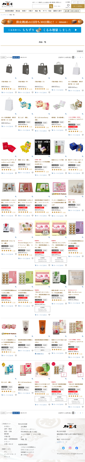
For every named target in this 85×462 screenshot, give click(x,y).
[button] (82, 57)
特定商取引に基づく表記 (29, 432)
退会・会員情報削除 (11, 439)
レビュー (7, 441)
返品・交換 (8, 431)
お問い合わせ (8, 444)
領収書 (53, 2)
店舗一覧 (24, 439)
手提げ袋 (7, 436)
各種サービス (6, 449)
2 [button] (75, 57)
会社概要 (24, 426)
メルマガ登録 (25, 434)
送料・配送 (8, 429)
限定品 (18, 11)
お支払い (7, 426)
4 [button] (80, 57)
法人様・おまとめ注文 (72, 11)
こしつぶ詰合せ (45, 2)
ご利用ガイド (58, 2)
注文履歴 (67, 2)
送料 (50, 2)
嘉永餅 (40, 2)
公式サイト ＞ (62, 442)
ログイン (75, 2)
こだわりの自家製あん (28, 447)
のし (5, 451)
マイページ (81, 2)
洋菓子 (31, 11)
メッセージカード (10, 454)
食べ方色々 (24, 455)
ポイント (7, 456)
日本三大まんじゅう (27, 450)
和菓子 (24, 11)
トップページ (4, 15)
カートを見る (77, 6)
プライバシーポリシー (28, 429)
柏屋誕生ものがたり (27, 452)
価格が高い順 (23, 57)
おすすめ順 (9, 57)
